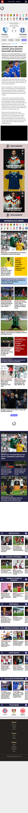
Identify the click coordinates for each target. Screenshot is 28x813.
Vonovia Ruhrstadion (14, 53)
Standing (11, 68)
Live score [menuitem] (11, 1)
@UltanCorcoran (14, 72)
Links (14, 810)
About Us (14, 783)
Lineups (4, 68)
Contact (14, 785)
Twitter (14, 803)
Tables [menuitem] (18, 1)
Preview (18, 68)
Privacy (14, 796)
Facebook (14, 805)
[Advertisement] (14, 27)
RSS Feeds (14, 807)
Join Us (14, 787)
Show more (14, 474)
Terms (14, 794)
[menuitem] (3, 1)
